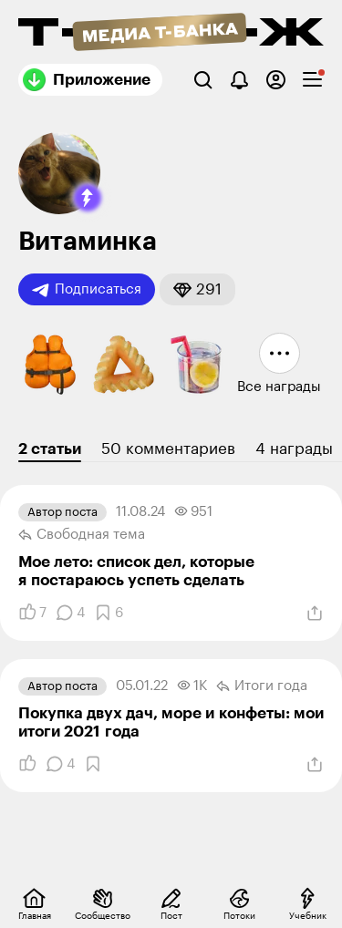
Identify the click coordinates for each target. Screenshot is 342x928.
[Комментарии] (70, 612)
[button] (87, 198)
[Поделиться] (315, 613)
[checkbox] (312, 79)
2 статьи (49, 449)
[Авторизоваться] (275, 79)
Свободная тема (81, 535)
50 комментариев (168, 449)
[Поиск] (203, 79)
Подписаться (86, 290)
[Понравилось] (32, 612)
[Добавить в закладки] (108, 612)
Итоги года (261, 686)
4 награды (294, 449)
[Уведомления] (239, 79)
